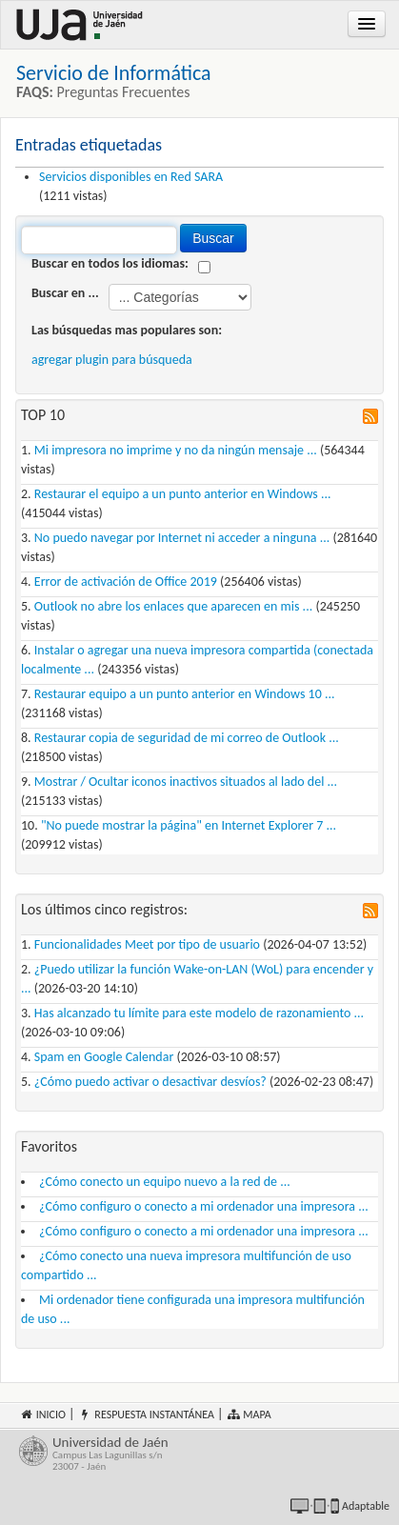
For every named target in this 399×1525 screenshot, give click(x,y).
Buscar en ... (65, 293)
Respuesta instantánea (146, 1414)
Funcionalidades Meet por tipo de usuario (147, 944)
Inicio (42, 1414)
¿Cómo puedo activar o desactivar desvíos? (150, 1082)
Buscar (213, 238)
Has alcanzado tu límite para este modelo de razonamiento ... (199, 1013)
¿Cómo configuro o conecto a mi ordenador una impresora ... (204, 1206)
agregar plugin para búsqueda (111, 359)
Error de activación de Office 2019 (125, 581)
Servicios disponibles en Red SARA (131, 177)
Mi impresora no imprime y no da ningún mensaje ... (175, 450)
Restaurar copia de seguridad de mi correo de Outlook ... (186, 738)
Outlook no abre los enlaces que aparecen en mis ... (173, 606)
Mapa (249, 1414)
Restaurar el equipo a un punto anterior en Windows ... (182, 494)
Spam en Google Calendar (104, 1057)
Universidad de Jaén (216, 1454)
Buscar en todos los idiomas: (110, 263)
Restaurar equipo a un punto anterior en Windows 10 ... (184, 694)
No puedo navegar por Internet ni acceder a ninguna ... (181, 538)
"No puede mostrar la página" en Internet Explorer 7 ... (188, 825)
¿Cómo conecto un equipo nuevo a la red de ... (164, 1182)
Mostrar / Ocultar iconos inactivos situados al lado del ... (185, 781)
